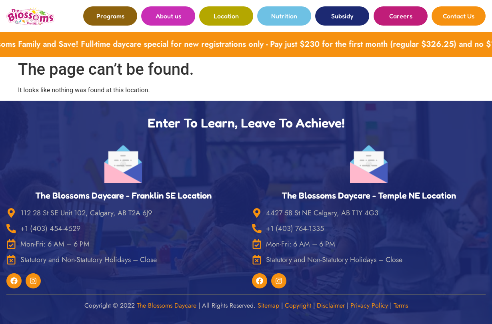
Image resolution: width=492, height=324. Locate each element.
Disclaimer (331, 305)
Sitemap (268, 305)
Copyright (298, 305)
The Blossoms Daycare (166, 305)
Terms (401, 305)
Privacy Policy (369, 305)
